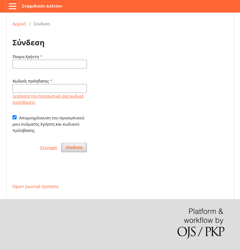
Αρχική (19, 24)
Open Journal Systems (35, 186)
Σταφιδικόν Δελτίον (42, 6)
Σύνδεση (74, 147)
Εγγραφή (48, 147)
